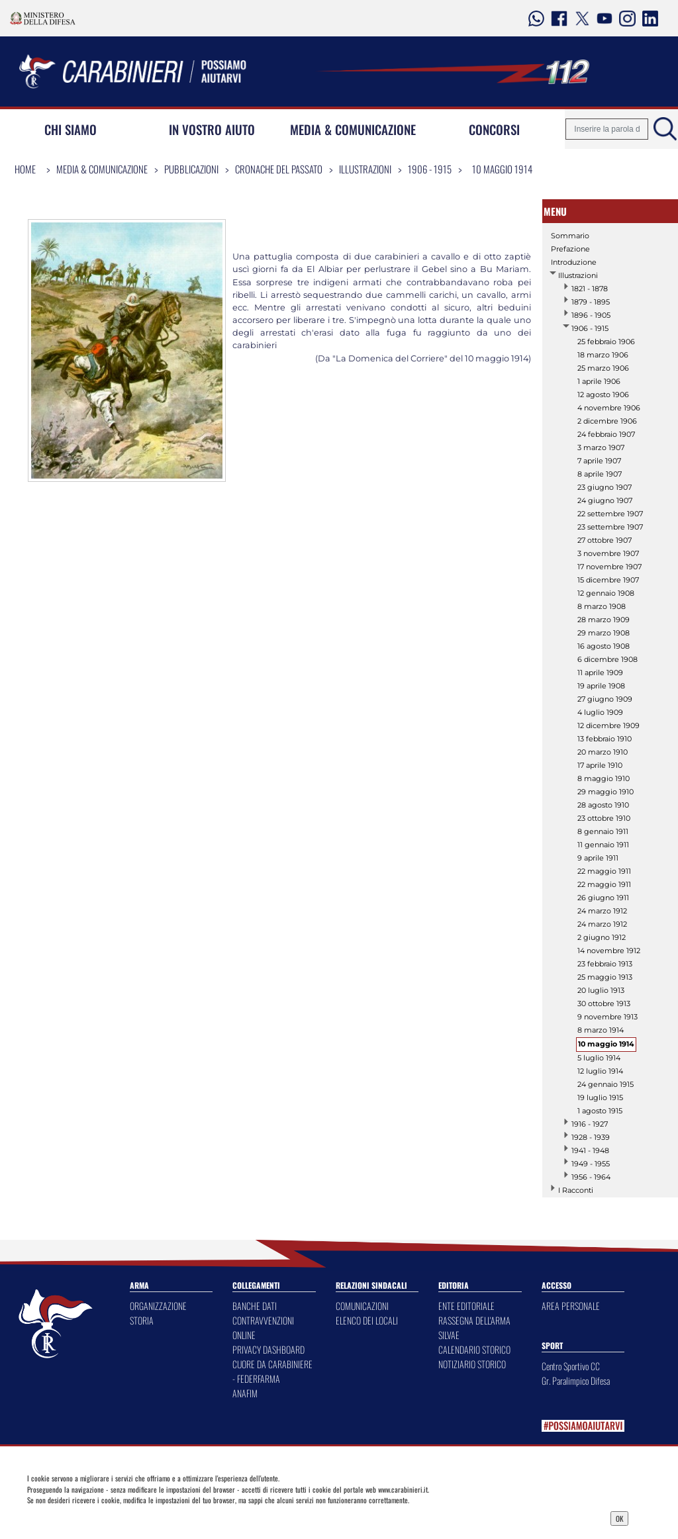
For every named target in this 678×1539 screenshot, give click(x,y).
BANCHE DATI (254, 1306)
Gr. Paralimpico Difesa (576, 1380)
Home (25, 169)
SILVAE (449, 1335)
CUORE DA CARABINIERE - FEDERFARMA (272, 1371)
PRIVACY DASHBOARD (268, 1349)
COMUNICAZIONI (362, 1306)
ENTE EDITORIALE (466, 1306)
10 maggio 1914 (502, 169)
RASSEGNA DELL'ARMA (474, 1320)
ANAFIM (245, 1393)
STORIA (142, 1320)
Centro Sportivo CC (571, 1366)
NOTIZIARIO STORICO (472, 1364)
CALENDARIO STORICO (474, 1349)
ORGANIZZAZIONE (158, 1306)
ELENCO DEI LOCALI (367, 1320)
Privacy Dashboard (103, 1517)
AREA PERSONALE (571, 1306)
